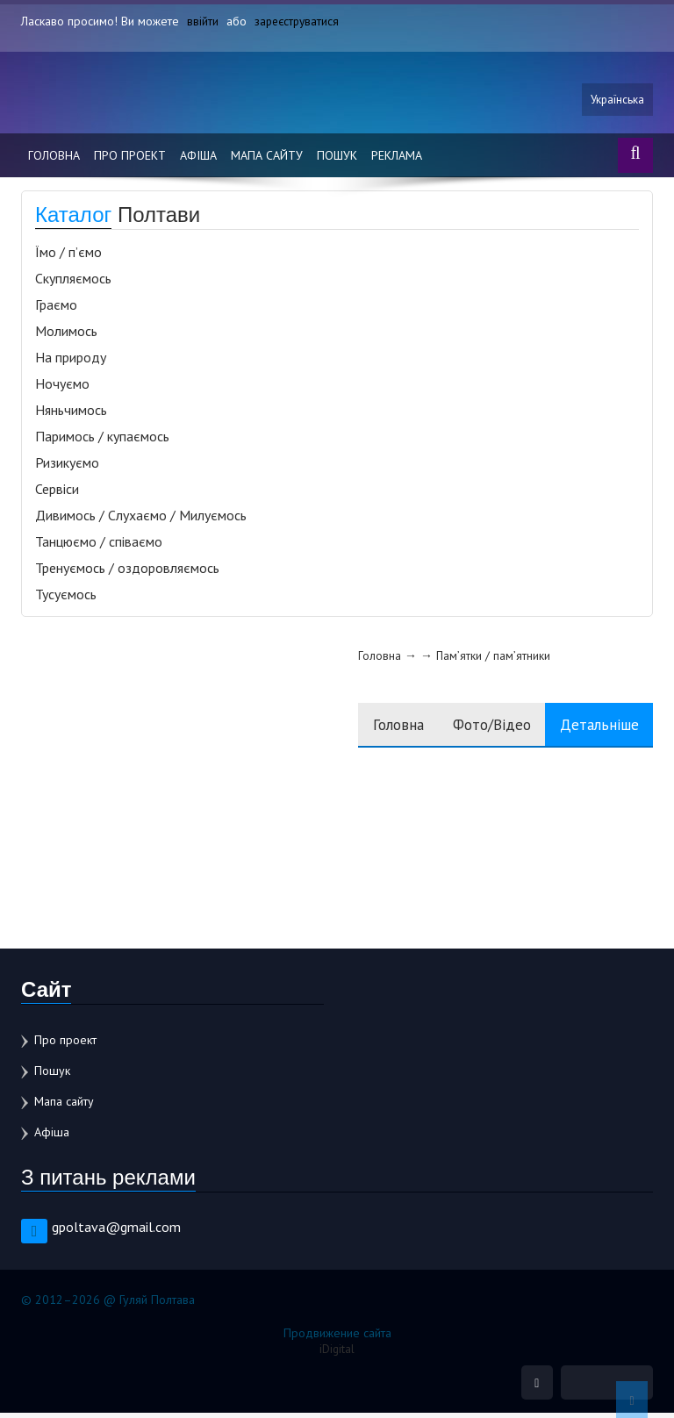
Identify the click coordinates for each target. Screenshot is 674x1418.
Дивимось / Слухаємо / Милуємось (141, 519)
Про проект (130, 160)
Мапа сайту (267, 160)
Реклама (396, 160)
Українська (616, 103)
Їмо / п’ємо (68, 256)
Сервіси (57, 493)
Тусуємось (66, 598)
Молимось (66, 335)
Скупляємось (73, 282)
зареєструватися (299, 21)
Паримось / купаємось (102, 440)
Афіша (198, 160)
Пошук (337, 160)
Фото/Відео (477, 729)
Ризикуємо (67, 467)
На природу (70, 361)
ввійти (203, 21)
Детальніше (595, 729)
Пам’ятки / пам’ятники (463, 660)
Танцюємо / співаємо (98, 546)
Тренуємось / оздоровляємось (127, 572)
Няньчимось (71, 414)
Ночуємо (62, 388)
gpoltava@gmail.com (116, 1231)
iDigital (337, 1353)
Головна (54, 160)
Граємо (56, 309)
